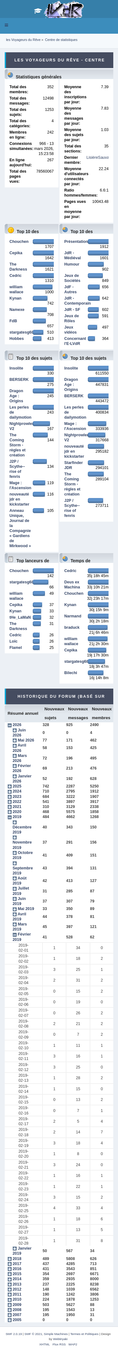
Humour (71, 264)
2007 (17, 1315)
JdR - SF (72, 309)
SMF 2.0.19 (14, 1334)
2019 (17, 817)
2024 (17, 791)
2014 (17, 1279)
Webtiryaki (60, 1339)
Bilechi (70, 673)
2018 (17, 1259)
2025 (17, 786)
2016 (17, 1269)
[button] (6, 25)
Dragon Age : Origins (16, 396)
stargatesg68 (21, 332)
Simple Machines (56, 1334)
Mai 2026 (26, 740)
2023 (17, 796)
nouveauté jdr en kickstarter (19, 499)
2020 (17, 812)
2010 (17, 1299)
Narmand (72, 616)
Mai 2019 (26, 909)
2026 (17, 725)
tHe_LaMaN (20, 617)
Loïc (13, 641)
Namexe (17, 309)
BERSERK (19, 379)
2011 (17, 1294)
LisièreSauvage (100, 157)
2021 (17, 807)
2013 (17, 1284)
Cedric (15, 275)
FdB (13, 321)
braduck (72, 627)
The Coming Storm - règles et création (17, 445)
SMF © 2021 (33, 1334)
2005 (17, 1320)
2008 (17, 1310)
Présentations (77, 241)
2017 (17, 1264)
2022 (17, 801)
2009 (17, 1305)
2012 (17, 1289)
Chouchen (19, 241)
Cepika (15, 253)
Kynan (15, 298)
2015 (17, 1274)
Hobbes (16, 338)
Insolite (16, 368)
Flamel (15, 647)
